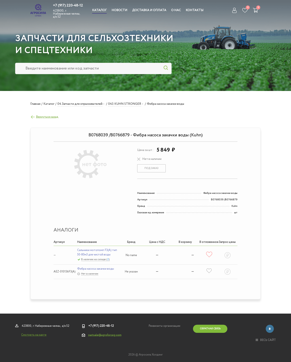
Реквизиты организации (164, 326)
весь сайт (266, 340)
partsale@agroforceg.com (104, 335)
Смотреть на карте (33, 335)
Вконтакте (270, 329)
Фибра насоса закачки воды (95, 269)
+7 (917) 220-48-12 (68, 5)
